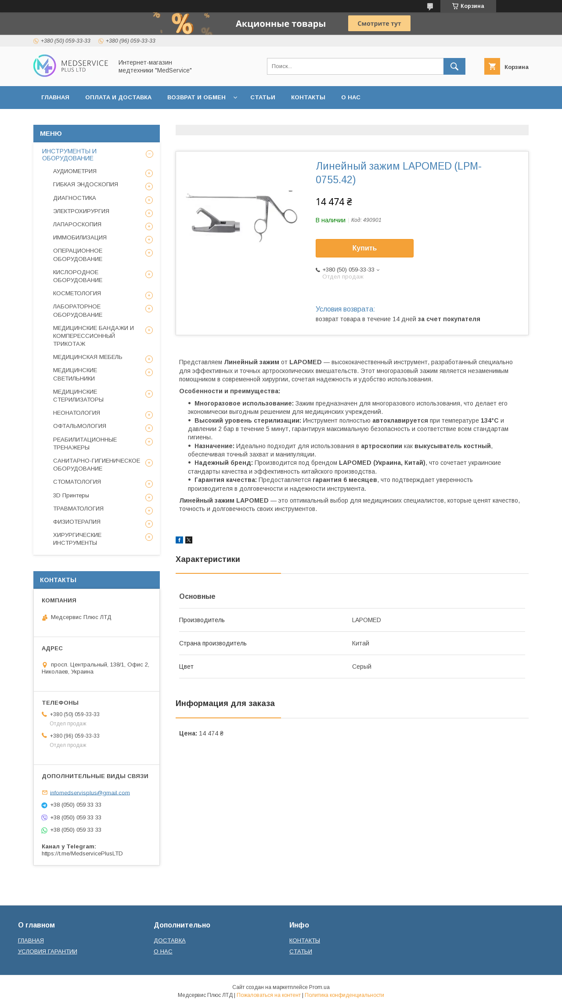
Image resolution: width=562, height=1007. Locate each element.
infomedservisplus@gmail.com (90, 792)
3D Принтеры (71, 495)
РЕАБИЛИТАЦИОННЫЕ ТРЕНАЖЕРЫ (85, 443)
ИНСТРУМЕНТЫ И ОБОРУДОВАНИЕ (69, 155)
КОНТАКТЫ (308, 97)
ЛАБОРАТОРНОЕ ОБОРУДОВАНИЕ (77, 310)
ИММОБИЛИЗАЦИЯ (80, 237)
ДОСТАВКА (170, 940)
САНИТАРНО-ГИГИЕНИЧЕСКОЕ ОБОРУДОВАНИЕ (96, 464)
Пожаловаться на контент (269, 995)
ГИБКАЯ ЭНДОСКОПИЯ (85, 184)
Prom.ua (319, 987)
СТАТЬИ (262, 97)
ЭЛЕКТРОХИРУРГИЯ (81, 211)
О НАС (350, 97)
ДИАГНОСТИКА (74, 198)
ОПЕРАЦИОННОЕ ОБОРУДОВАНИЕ (77, 254)
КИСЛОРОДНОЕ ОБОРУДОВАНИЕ (77, 276)
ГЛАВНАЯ (55, 97)
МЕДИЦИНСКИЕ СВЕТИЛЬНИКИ (75, 374)
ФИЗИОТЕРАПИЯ (77, 521)
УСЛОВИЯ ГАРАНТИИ (47, 951)
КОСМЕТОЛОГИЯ (77, 293)
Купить (365, 248)
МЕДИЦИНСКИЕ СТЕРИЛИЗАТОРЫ (78, 395)
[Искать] (454, 66)
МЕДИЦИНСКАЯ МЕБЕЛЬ (87, 357)
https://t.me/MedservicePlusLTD (82, 853)
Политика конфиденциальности (344, 995)
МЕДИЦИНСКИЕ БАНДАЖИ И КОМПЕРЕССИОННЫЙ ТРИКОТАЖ (93, 336)
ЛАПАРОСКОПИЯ (77, 224)
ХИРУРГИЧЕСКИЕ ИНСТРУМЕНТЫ (77, 539)
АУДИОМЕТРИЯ (75, 171)
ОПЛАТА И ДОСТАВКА (118, 97)
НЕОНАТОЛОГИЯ (76, 412)
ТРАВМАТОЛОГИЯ (78, 508)
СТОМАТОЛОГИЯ (77, 481)
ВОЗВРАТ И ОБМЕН (196, 97)
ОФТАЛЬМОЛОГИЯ (79, 426)
